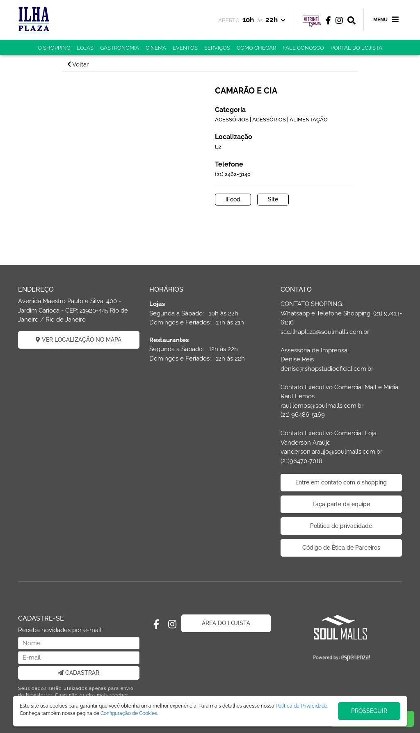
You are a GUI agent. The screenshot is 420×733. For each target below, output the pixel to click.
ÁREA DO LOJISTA (226, 623)
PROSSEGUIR (369, 711)
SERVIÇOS (217, 48)
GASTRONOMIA (119, 48)
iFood (233, 199)
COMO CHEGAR (256, 48)
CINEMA (156, 48)
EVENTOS (185, 48)
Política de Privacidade (301, 706)
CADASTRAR (78, 672)
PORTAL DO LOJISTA (356, 48)
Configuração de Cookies (128, 713)
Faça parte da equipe (341, 504)
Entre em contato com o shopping (341, 482)
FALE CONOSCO (303, 48)
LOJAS (85, 48)
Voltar (78, 64)
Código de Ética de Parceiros (341, 547)
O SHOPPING (54, 48)
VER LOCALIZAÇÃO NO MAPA (78, 339)
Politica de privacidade (341, 526)
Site (273, 199)
